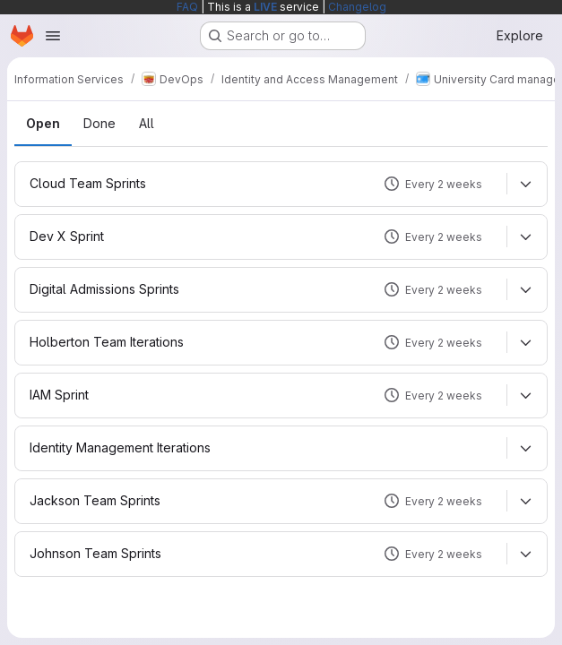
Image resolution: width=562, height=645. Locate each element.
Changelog (357, 6)
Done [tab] (99, 123)
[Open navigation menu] (53, 36)
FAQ (187, 6)
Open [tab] (43, 123)
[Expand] (525, 183)
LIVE (265, 6)
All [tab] (146, 123)
